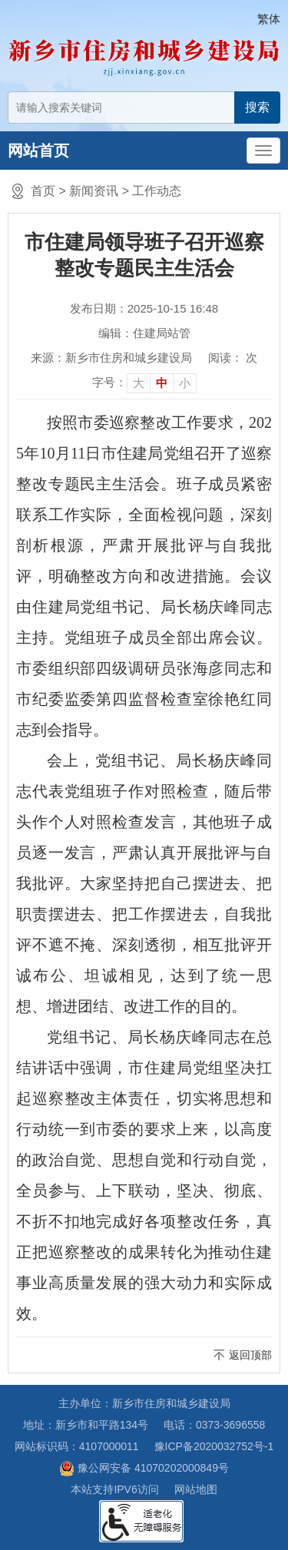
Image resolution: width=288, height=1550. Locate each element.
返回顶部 (250, 1355)
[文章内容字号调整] (144, 382)
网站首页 (38, 150)
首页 (43, 190)
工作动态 (156, 190)
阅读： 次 (232, 357)
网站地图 (195, 1489)
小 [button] (184, 382)
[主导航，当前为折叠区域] (263, 150)
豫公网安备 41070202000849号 (144, 1468)
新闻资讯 (93, 190)
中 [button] (161, 382)
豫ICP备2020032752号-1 (214, 1446)
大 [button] (138, 382)
